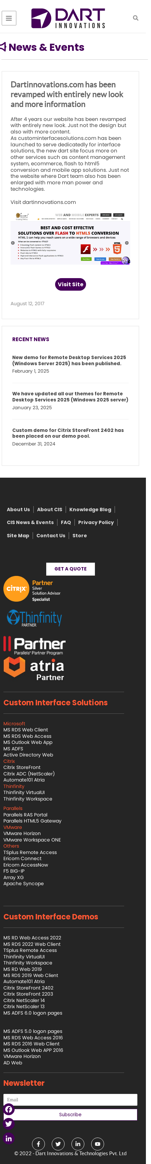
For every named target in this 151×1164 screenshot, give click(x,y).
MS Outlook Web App (33, 742)
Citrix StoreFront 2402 (33, 987)
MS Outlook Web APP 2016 (38, 1050)
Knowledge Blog (95, 509)
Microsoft (19, 723)
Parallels (18, 808)
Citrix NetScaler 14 (29, 1000)
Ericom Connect (28, 858)
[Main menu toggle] (14, 18)
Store (85, 535)
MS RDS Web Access (32, 736)
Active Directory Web (33, 754)
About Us (23, 509)
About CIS (54, 509)
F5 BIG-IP (19, 871)
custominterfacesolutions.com (62, 138)
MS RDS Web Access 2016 (38, 1037)
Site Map (23, 535)
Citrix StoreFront (27, 767)
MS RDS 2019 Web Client (36, 975)
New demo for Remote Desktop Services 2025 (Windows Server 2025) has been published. (74, 361)
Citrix (14, 761)
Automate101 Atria (29, 779)
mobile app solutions (84, 169)
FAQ (71, 522)
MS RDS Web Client (31, 729)
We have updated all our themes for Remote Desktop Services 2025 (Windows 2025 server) (75, 397)
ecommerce (51, 163)
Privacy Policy (101, 522)
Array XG (19, 877)
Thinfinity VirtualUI (29, 792)
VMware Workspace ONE (37, 839)
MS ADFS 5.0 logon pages (38, 1031)
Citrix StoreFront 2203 (33, 994)
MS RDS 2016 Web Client (37, 1043)
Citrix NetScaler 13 (29, 1006)
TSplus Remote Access (35, 852)
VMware (18, 827)
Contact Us (55, 535)
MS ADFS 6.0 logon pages (38, 1013)
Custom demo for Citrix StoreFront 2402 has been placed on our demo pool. (73, 434)
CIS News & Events (35, 522)
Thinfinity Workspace (33, 798)
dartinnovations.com (54, 202)
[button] (141, 18)
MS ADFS (18, 748)
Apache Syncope (29, 883)
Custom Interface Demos (56, 917)
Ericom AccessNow (31, 864)
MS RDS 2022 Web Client (37, 944)
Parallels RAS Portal (30, 814)
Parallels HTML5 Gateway (38, 820)
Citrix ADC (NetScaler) (34, 773)
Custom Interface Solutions (61, 703)
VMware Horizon (27, 833)
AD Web (18, 1062)
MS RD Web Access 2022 (37, 937)
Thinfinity (19, 786)
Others (16, 846)
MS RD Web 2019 (28, 969)
